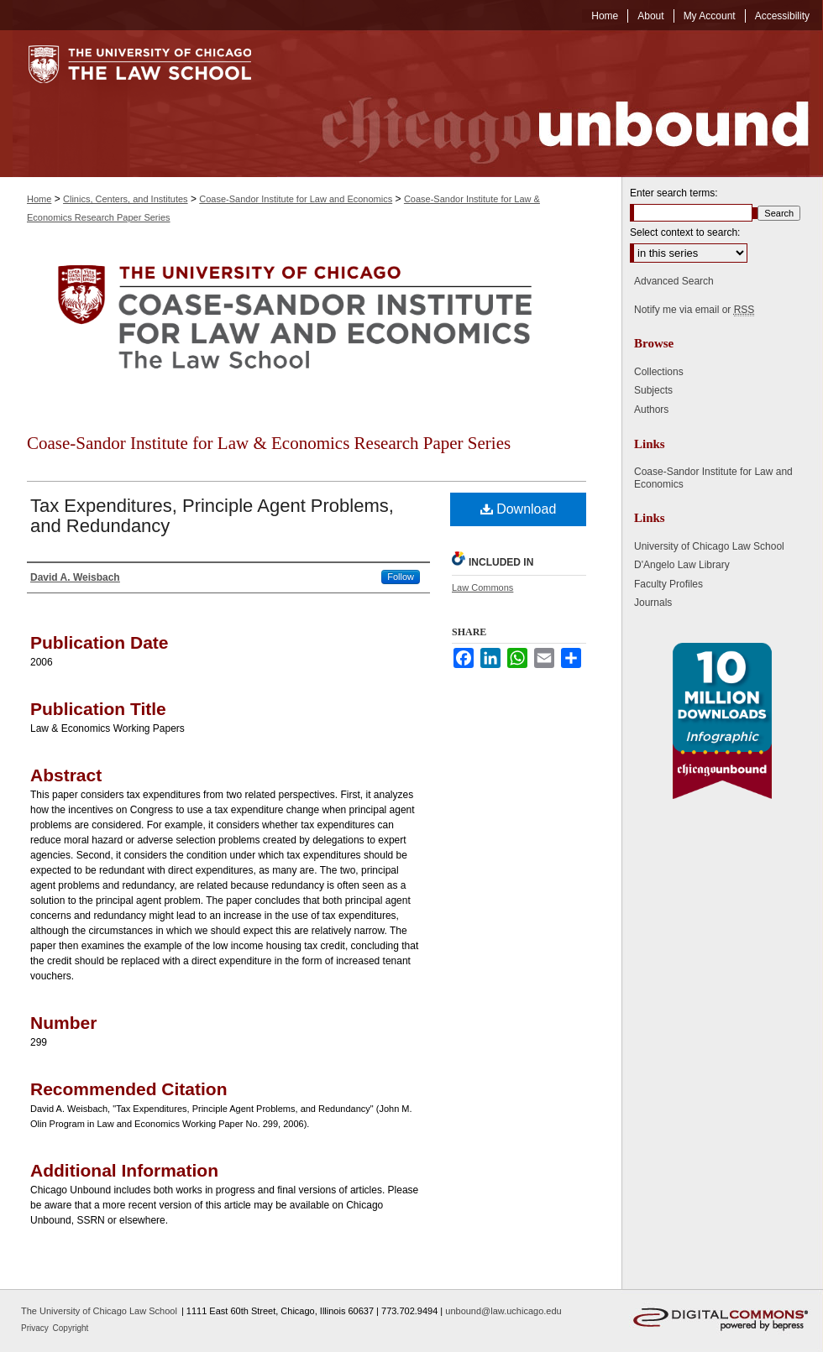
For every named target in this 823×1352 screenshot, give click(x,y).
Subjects (653, 390)
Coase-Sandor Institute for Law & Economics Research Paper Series (269, 443)
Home (39, 199)
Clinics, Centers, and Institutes (125, 199)
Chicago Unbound (550, 103)
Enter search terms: (674, 193)
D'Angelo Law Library (682, 565)
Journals (653, 602)
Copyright (71, 1328)
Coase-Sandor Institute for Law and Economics (295, 199)
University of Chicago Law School (709, 546)
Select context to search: (685, 232)
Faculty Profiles (668, 584)
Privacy (36, 1328)
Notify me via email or (694, 310)
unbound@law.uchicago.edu (503, 1311)
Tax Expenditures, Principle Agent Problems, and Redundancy (212, 515)
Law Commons (482, 587)
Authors (651, 409)
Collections (659, 372)
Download (518, 509)
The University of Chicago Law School (99, 1311)
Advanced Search (674, 281)
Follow (400, 577)
